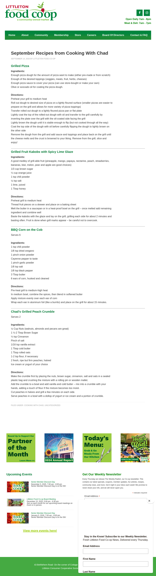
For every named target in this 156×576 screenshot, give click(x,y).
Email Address (92, 496)
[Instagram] (147, 13)
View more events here (39, 530)
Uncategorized (52, 405)
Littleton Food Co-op (31, 13)
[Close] (150, 500)
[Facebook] (139, 13)
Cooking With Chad (34, 405)
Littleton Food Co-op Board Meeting (41, 499)
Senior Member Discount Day (43, 482)
